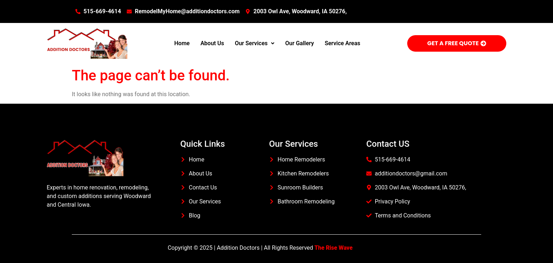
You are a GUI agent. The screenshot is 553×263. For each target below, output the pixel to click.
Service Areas (342, 43)
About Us (212, 43)
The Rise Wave (334, 247)
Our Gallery (299, 43)
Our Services (254, 43)
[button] (254, 43)
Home (182, 43)
